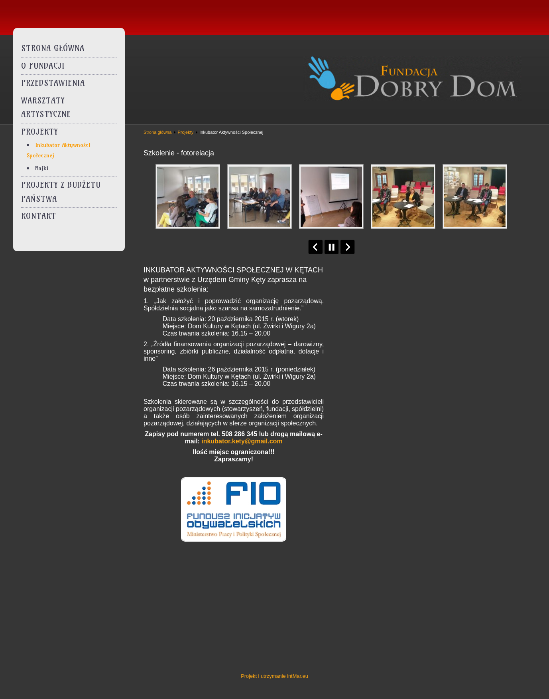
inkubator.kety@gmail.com (241, 441)
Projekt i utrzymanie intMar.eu (274, 676)
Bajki (41, 168)
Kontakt (38, 216)
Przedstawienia (53, 83)
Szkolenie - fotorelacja (179, 153)
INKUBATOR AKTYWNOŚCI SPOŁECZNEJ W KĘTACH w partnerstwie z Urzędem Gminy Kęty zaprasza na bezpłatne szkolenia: (233, 279)
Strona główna (53, 48)
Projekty (39, 132)
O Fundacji (43, 66)
